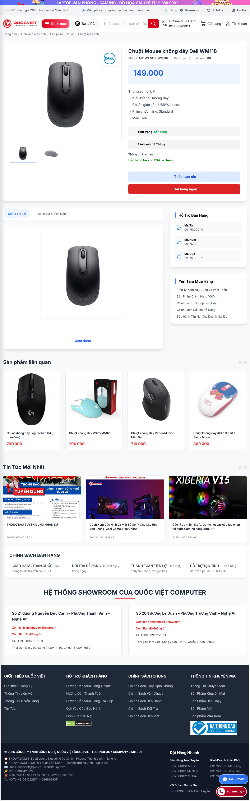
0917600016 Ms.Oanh (225, 771)
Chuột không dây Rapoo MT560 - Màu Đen (153, 438)
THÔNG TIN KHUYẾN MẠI (213, 676)
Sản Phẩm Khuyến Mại (207, 693)
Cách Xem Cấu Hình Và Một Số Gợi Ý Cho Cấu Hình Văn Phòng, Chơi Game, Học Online (124, 529)
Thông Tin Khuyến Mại (207, 686)
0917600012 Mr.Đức (184, 776)
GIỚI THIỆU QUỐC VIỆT (25, 676)
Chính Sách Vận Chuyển (146, 693)
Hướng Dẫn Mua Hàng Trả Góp (89, 701)
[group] (125, 2)
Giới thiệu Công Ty (18, 686)
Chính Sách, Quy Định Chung (150, 686)
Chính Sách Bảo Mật (143, 716)
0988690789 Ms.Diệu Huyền (190, 791)
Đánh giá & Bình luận (52, 217)
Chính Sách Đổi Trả (143, 708)
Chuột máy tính (88, 34)
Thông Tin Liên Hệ (18, 693)
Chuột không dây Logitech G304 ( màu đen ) (30, 438)
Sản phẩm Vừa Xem (205, 716)
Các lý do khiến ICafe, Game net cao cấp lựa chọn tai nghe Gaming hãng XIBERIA (206, 529)
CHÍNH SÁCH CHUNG (147, 676)
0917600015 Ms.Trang (225, 766)
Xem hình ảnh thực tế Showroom (34, 627)
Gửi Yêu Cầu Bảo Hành (83, 708)
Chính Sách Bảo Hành (145, 701)
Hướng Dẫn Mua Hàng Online (88, 686)
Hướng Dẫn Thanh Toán (84, 693)
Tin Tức (10, 708)
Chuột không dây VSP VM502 (89, 436)
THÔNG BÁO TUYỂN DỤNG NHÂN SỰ (32, 527)
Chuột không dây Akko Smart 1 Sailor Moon (214, 438)
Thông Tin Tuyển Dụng (21, 701)
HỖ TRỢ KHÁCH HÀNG (86, 676)
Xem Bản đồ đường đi (26, 634)
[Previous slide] (240, 365)
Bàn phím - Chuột (62, 34)
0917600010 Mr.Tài (183, 766)
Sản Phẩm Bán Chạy (206, 701)
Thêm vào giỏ (185, 176)
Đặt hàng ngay (185, 189)
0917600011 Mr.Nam (184, 771)
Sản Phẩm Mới (201, 708)
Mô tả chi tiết (17, 217)
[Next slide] (245, 365)
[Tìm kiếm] (153, 23)
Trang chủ (10, 34)
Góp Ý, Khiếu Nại (79, 716)
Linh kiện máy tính (33, 34)
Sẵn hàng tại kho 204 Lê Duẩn (150, 160)
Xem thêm (83, 344)
